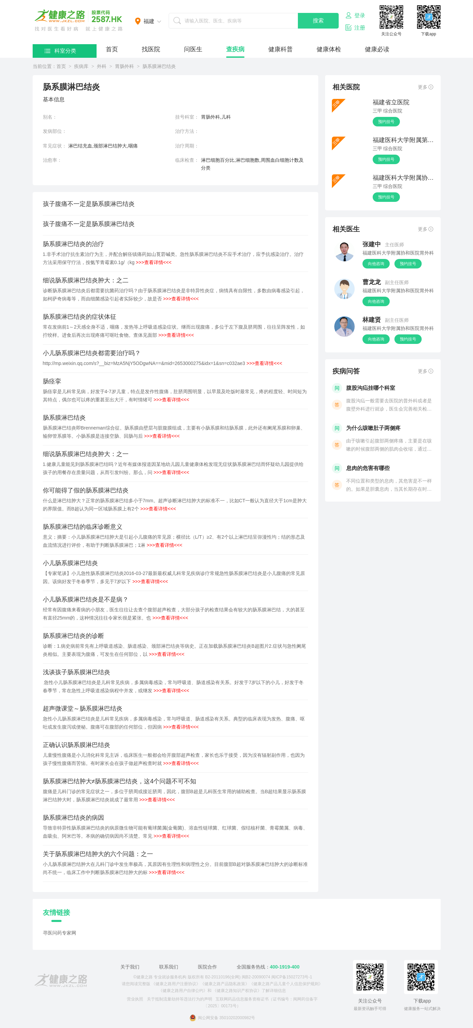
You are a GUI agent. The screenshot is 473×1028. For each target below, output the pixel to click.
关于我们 (129, 967)
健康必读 (377, 49)
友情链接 (56, 912)
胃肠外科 (124, 66)
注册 (355, 27)
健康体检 (329, 49)
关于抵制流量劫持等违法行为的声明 (179, 999)
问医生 (193, 49)
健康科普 (280, 49)
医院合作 (207, 967)
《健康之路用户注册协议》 (175, 983)
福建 (148, 21)
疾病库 (81, 66)
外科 (101, 66)
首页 (112, 49)
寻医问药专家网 (59, 933)
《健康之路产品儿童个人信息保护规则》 (286, 983)
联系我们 (168, 967)
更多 (425, 87)
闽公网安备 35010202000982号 (222, 1017)
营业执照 (135, 999)
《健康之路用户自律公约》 (182, 990)
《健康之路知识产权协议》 (237, 990)
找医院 (151, 49)
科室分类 (60, 51)
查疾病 (235, 49)
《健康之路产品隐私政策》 (224, 983)
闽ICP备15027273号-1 (291, 977)
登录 (355, 15)
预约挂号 (386, 121)
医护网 (78, 20)
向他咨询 (376, 263)
